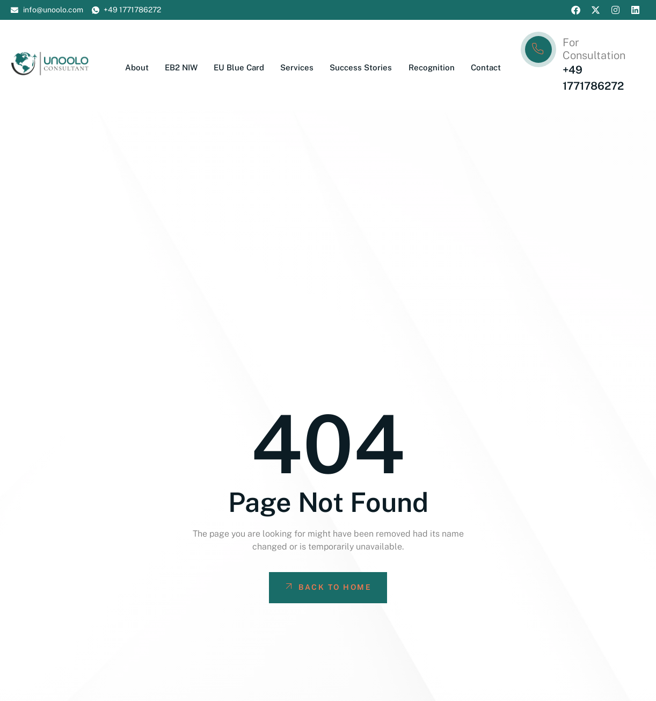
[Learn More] (582, 65)
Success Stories (361, 67)
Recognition (432, 67)
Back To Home (327, 586)
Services (297, 67)
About (137, 67)
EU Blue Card (239, 67)
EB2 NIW (181, 67)
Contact (486, 67)
